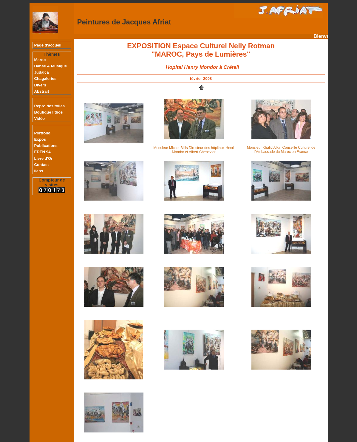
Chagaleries (45, 78)
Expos (40, 139)
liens (38, 171)
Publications (46, 145)
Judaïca (41, 72)
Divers (40, 85)
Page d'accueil (47, 45)
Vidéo (39, 118)
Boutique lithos (48, 112)
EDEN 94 (42, 152)
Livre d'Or (43, 158)
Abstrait (41, 91)
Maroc (40, 60)
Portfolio (42, 133)
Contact (41, 164)
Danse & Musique (50, 66)
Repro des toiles (49, 106)
